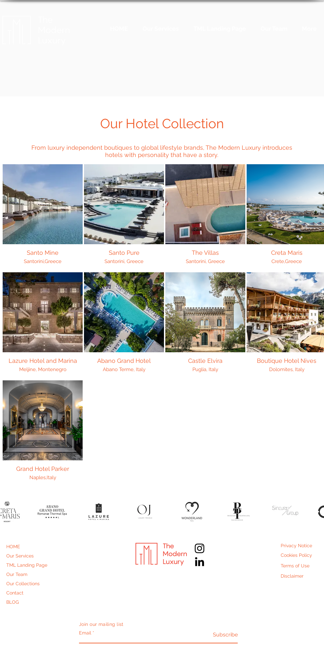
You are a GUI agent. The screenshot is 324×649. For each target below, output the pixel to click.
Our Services (20, 555)
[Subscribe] (221, 635)
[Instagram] (199, 548)
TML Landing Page (26, 565)
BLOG (12, 602)
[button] (52, 511)
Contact (14, 592)
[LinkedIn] (199, 561)
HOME (13, 546)
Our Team (16, 574)
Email (85, 632)
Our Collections (23, 583)
